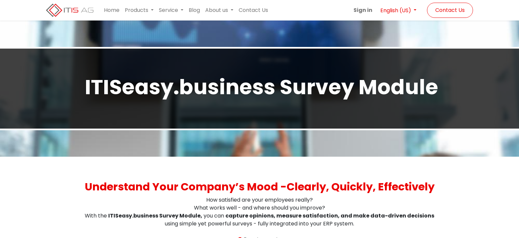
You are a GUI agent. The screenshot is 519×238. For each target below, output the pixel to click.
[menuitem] (111, 10)
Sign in (363, 10)
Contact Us (450, 10)
